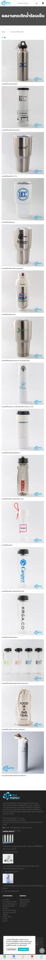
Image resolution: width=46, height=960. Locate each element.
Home (3, 32)
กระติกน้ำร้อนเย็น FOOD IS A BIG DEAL (13, 729)
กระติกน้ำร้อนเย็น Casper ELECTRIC (13, 591)
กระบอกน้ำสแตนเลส (10, 904)
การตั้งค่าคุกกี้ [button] (11, 949)
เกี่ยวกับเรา (23, 904)
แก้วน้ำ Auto (7, 916)
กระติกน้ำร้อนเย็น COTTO (9, 176)
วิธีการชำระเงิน (25, 899)
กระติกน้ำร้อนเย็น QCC (8, 222)
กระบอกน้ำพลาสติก (9, 901)
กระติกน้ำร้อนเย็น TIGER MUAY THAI (12, 499)
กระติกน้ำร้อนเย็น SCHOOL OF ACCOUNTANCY (16, 361)
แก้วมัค (5, 914)
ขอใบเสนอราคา (25, 901)
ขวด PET (6, 899)
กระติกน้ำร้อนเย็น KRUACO (10, 637)
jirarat (6, 852)
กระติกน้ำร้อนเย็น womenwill (11, 453)
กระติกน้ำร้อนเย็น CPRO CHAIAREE (12, 268)
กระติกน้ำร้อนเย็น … (7, 545)
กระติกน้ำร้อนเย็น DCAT (9, 315)
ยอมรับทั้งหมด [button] (23, 949)
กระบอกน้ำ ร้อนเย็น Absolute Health (14, 776)
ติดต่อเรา (23, 906)
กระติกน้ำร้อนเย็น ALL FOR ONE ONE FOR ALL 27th (17, 407)
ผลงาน (5, 921)
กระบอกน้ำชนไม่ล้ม (9, 910)
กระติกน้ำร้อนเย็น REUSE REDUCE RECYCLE (15, 683)
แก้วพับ (5, 918)
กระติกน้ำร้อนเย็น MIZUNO (9, 84)
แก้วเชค (5, 908)
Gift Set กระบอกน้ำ (10, 912)
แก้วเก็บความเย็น (9, 906)
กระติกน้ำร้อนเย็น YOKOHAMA (11, 130)
